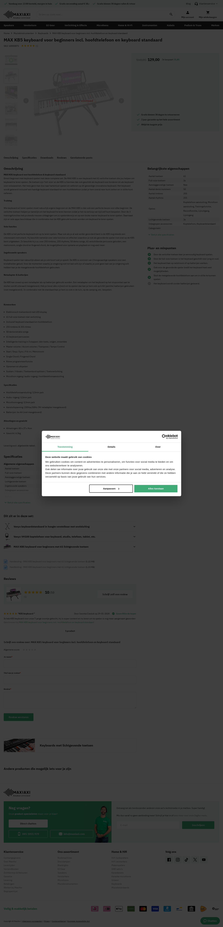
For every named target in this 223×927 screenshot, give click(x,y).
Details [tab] (111, 446)
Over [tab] (158, 446)
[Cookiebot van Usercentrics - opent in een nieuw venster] (164, 436)
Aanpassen (111, 488)
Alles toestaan (156, 488)
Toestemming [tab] (65, 446)
